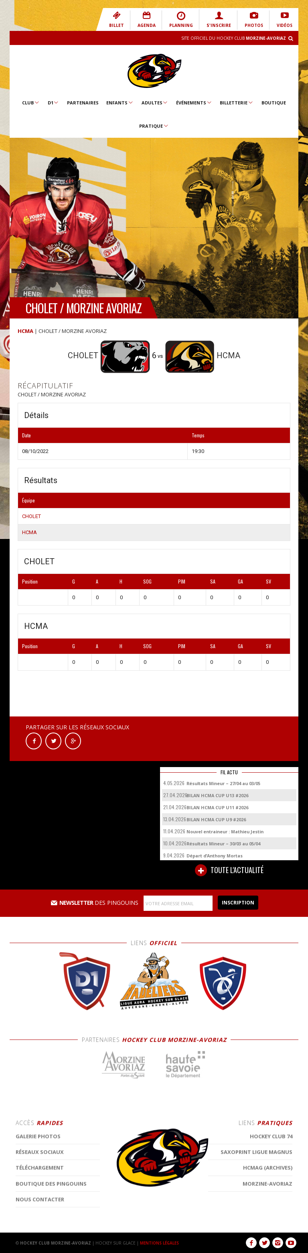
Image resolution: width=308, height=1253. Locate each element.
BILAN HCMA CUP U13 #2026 (217, 795)
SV (268, 581)
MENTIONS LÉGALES (161, 1243)
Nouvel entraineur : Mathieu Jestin (224, 832)
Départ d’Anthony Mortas (214, 856)
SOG (147, 581)
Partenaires (83, 103)
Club (31, 102)
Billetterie (236, 102)
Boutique (273, 103)
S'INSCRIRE (220, 19)
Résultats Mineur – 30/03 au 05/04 (223, 844)
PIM (181, 581)
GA (240, 581)
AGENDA (150, 19)
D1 (53, 102)
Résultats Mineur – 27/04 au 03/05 (223, 783)
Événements (194, 102)
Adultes (155, 102)
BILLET (121, 19)
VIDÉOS (284, 19)
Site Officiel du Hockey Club (233, 38)
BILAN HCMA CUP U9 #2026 (216, 819)
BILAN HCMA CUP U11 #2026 (217, 807)
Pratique (154, 126)
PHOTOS (254, 19)
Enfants (120, 102)
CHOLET (31, 516)
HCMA (25, 331)
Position (30, 581)
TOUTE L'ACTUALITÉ (229, 870)
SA (212, 581)
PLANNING (184, 19)
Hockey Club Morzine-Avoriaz (154, 71)
